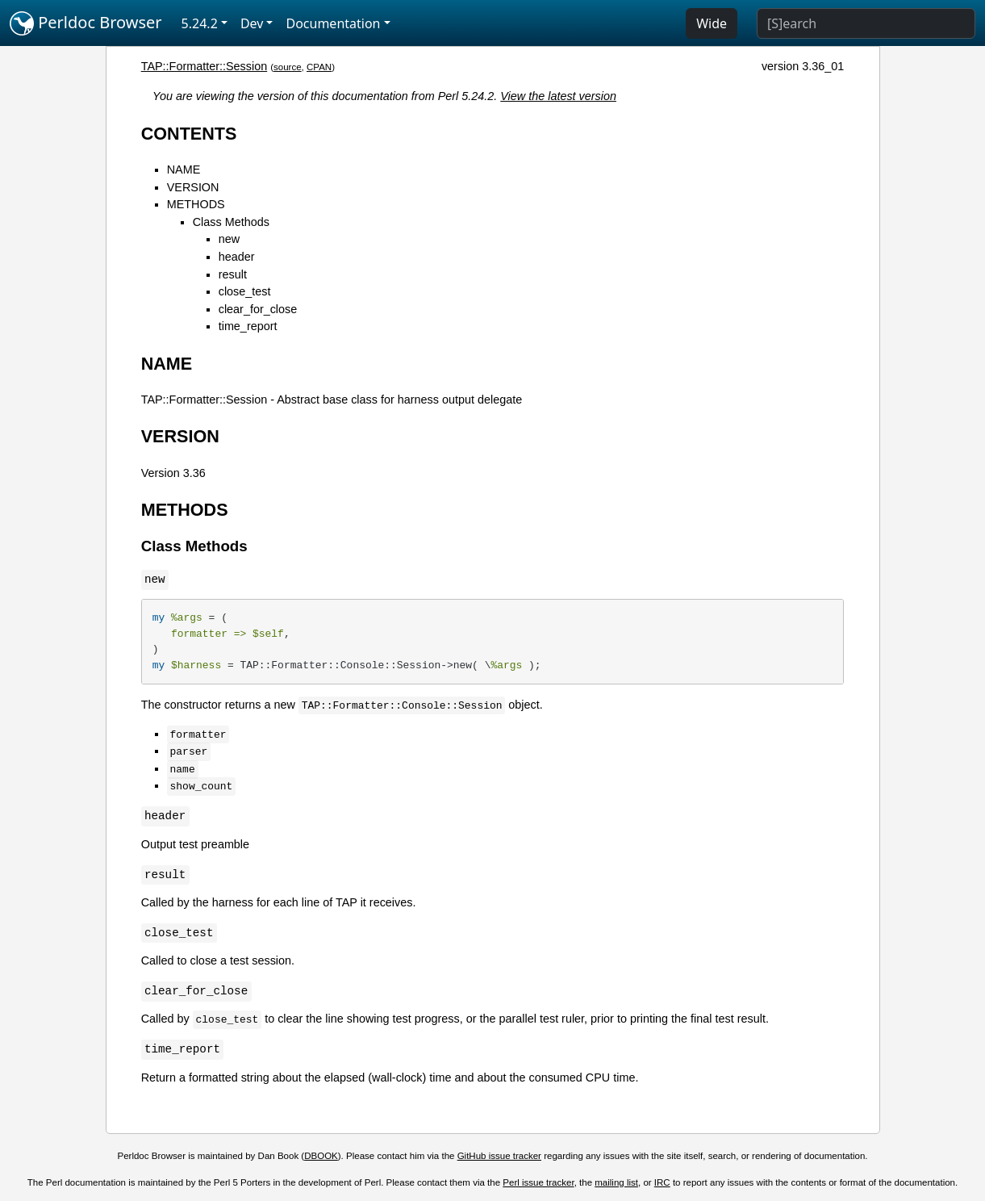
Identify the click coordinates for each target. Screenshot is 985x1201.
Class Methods (231, 222)
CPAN (319, 67)
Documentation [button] (333, 23)
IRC (662, 1182)
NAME (184, 169)
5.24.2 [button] (200, 23)
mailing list (616, 1182)
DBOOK (321, 1156)
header (237, 256)
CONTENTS (189, 133)
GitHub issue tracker (499, 1156)
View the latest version (558, 96)
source (287, 67)
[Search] (866, 23)
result (233, 274)
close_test (245, 291)
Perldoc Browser (86, 23)
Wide (711, 23)
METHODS (196, 204)
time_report (248, 326)
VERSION (193, 187)
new (229, 238)
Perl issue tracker (538, 1182)
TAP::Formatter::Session (204, 66)
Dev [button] (252, 23)
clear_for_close (258, 309)
